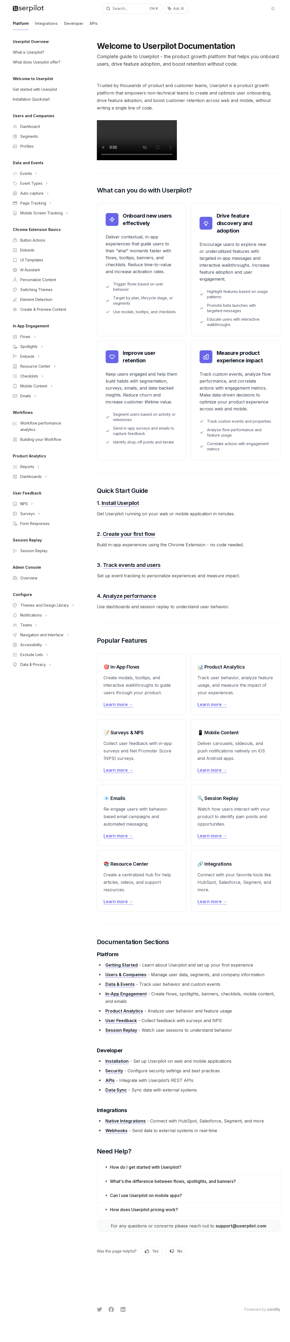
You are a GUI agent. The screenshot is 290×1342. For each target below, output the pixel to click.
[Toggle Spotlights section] (43, 346)
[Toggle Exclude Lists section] (43, 655)
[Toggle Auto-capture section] (43, 193)
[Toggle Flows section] (43, 337)
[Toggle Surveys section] (43, 514)
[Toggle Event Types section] (43, 183)
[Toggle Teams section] (43, 625)
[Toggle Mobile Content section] (43, 386)
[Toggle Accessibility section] (43, 645)
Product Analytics (124, 1011)
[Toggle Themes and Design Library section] (43, 605)
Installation (117, 1061)
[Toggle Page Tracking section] (43, 203)
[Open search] (132, 8)
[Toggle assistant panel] (176, 8)
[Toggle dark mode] (273, 8)
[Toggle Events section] (43, 173)
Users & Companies (125, 974)
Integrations (46, 25)
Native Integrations (125, 1121)
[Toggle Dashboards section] (43, 476)
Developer (73, 25)
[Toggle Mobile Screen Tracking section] (43, 213)
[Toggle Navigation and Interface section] (43, 635)
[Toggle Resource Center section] (43, 366)
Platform (21, 25)
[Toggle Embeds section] (43, 356)
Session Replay (121, 1030)
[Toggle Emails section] (43, 396)
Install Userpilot (120, 503)
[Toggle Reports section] (43, 467)
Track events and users (132, 565)
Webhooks (116, 1130)
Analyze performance (129, 596)
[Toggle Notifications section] (43, 615)
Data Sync (116, 1090)
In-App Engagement (126, 993)
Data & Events (120, 984)
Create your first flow (129, 534)
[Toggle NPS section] (43, 504)
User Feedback (121, 1020)
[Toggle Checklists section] (43, 376)
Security (114, 1070)
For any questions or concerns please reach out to (189, 1226)
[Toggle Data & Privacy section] (43, 664)
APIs (94, 25)
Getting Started (121, 965)
